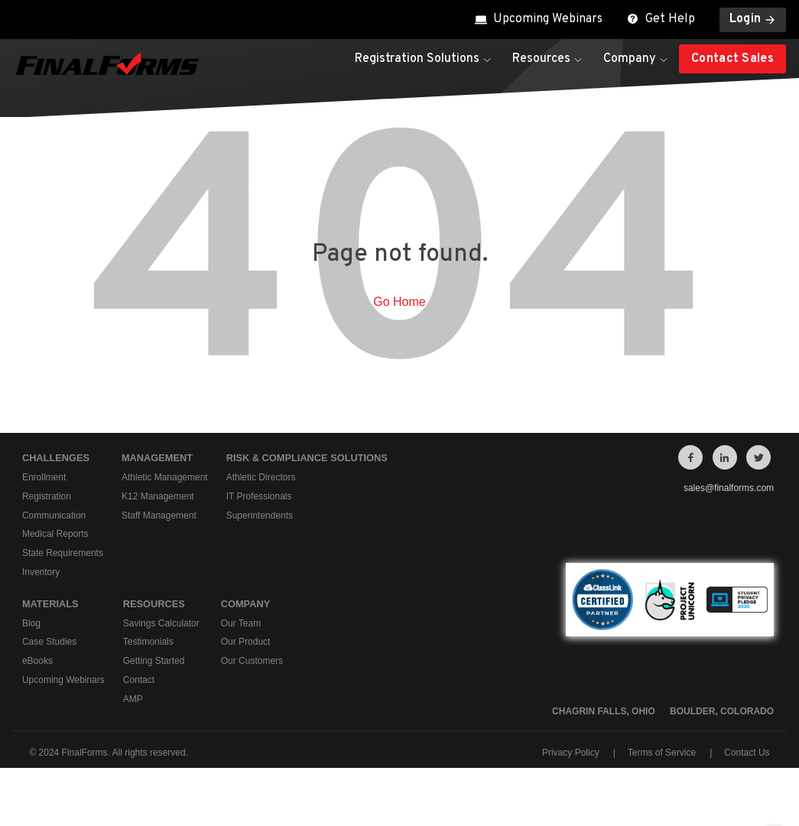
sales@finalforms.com (729, 488)
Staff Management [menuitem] (159, 515)
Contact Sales (732, 59)
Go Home (399, 301)
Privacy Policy (570, 752)
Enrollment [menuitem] (44, 477)
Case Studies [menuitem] (49, 642)
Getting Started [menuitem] (154, 661)
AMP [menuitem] (133, 699)
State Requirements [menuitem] (62, 553)
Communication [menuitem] (54, 515)
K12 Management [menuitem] (158, 496)
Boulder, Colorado (722, 711)
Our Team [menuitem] (241, 623)
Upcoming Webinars (538, 19)
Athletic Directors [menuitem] (261, 477)
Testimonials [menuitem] (148, 642)
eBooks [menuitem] (37, 661)
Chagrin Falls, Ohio (603, 711)
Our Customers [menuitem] (252, 661)
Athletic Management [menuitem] (165, 477)
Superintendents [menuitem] (259, 515)
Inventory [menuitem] (41, 572)
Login (753, 19)
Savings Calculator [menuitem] (161, 623)
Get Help (661, 19)
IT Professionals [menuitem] (259, 496)
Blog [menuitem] (31, 623)
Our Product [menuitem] (246, 642)
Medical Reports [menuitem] (55, 534)
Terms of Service (662, 752)
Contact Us (746, 752)
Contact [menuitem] (138, 680)
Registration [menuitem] (46, 496)
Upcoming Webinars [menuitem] (63, 680)
